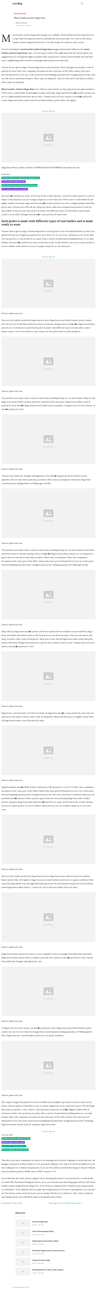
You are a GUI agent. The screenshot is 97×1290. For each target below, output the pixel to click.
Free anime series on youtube (14, 189)
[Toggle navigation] (82, 4)
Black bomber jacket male (13, 1142)
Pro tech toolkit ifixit (40, 1222)
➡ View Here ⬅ (48, 111)
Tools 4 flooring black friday (42, 1231)
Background (20, 14)
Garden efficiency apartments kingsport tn (20, 178)
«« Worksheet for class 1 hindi (11, 1203)
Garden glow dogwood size (13, 181)
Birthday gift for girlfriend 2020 (16, 1138)
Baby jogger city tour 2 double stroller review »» (66, 1203)
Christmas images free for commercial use (48, 1250)
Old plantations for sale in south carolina (47, 1270)
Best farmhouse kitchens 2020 (15, 1150)
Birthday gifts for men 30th (14, 1146)
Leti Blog (15, 1287)
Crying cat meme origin (41, 1260)
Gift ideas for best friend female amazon (19, 185)
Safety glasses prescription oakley (45, 1241)
